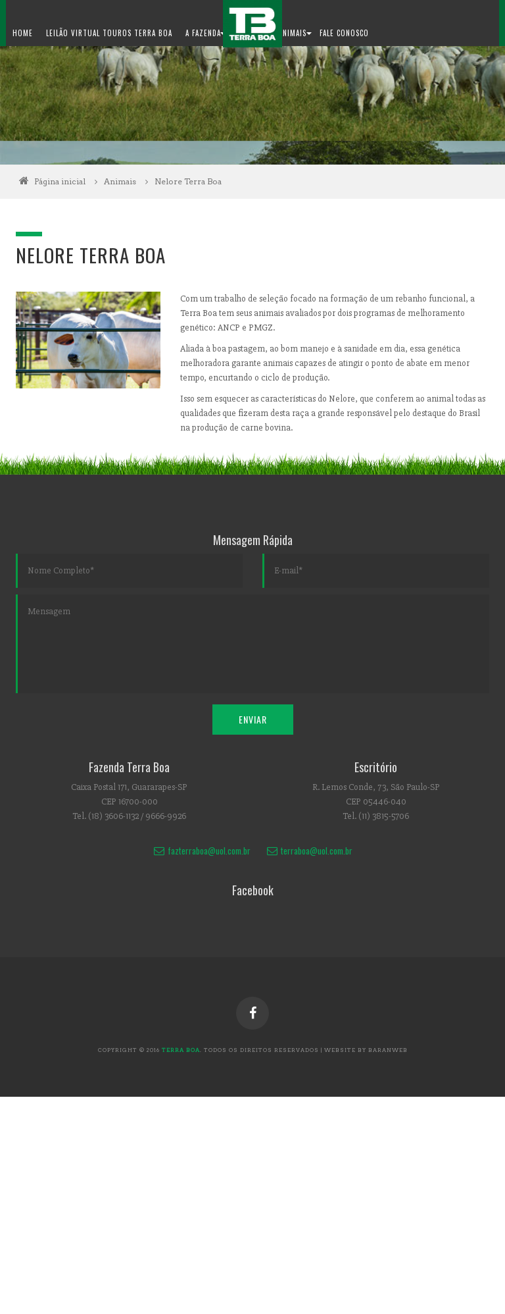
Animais (129, 181)
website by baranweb (366, 1050)
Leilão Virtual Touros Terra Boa (109, 33)
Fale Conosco (344, 33)
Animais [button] (295, 33)
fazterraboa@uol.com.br (202, 850)
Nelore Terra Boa (188, 181)
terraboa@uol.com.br (309, 850)
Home (22, 33)
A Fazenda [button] (205, 33)
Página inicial (60, 181)
